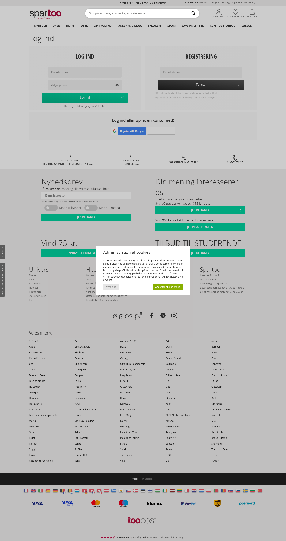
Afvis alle (111, 287)
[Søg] (193, 13)
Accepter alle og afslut (167, 287)
